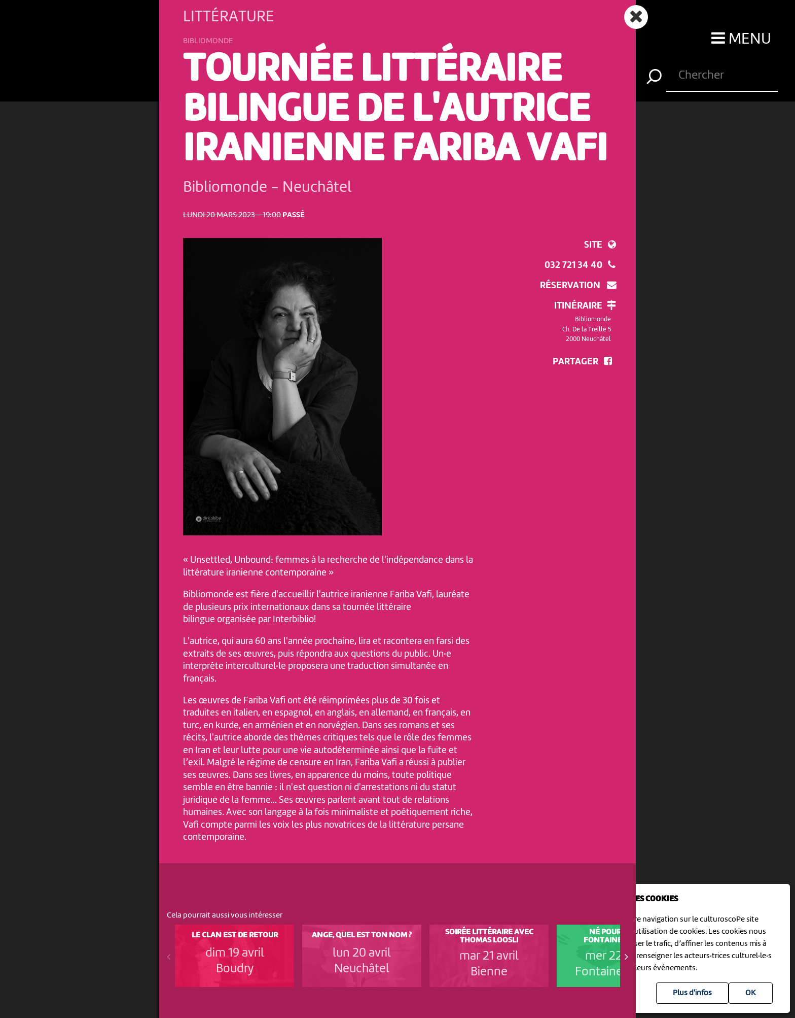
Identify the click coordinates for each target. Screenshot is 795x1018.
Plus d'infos (692, 993)
